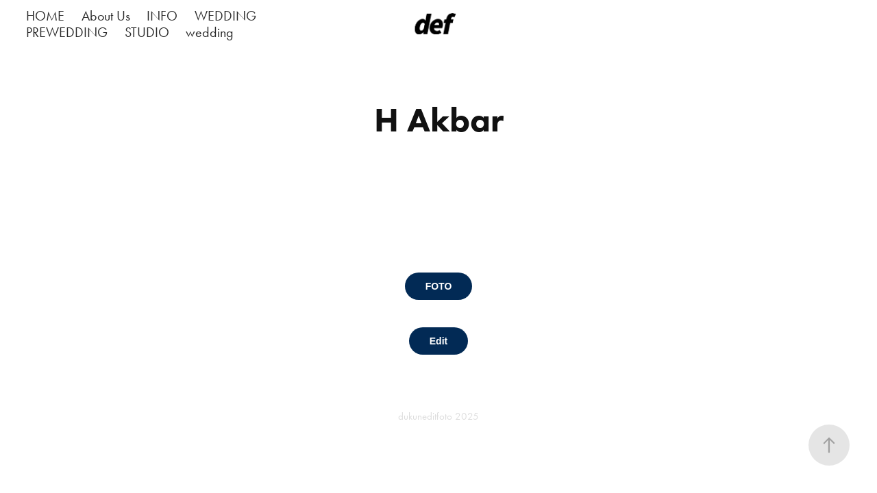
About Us (106, 16)
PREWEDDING (67, 32)
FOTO (438, 286)
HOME (45, 16)
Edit (438, 341)
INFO (162, 16)
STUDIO (147, 32)
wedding (210, 32)
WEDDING (225, 16)
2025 (467, 416)
